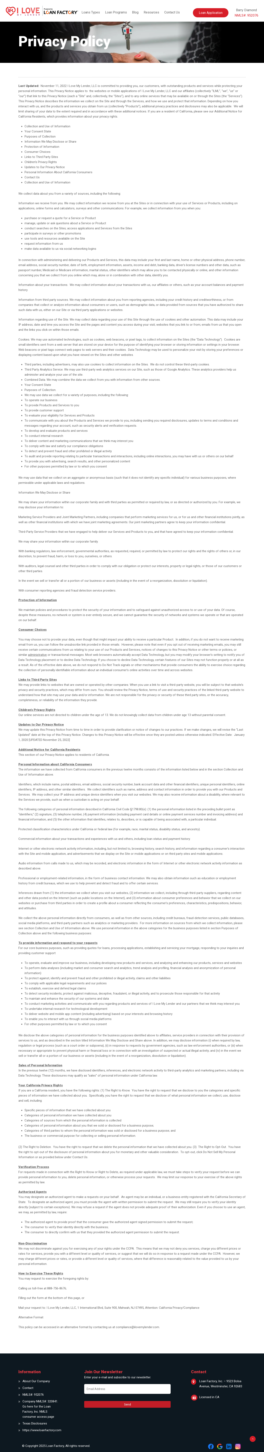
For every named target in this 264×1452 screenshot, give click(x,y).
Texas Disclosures (34, 1423)
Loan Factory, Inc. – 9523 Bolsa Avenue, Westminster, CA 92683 (220, 1383)
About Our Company (36, 1381)
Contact (27, 1388)
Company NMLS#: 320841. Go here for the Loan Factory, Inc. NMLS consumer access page (40, 1409)
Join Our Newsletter (103, 1371)
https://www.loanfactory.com (40, 1430)
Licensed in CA (209, 1397)
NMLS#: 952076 (33, 1394)
